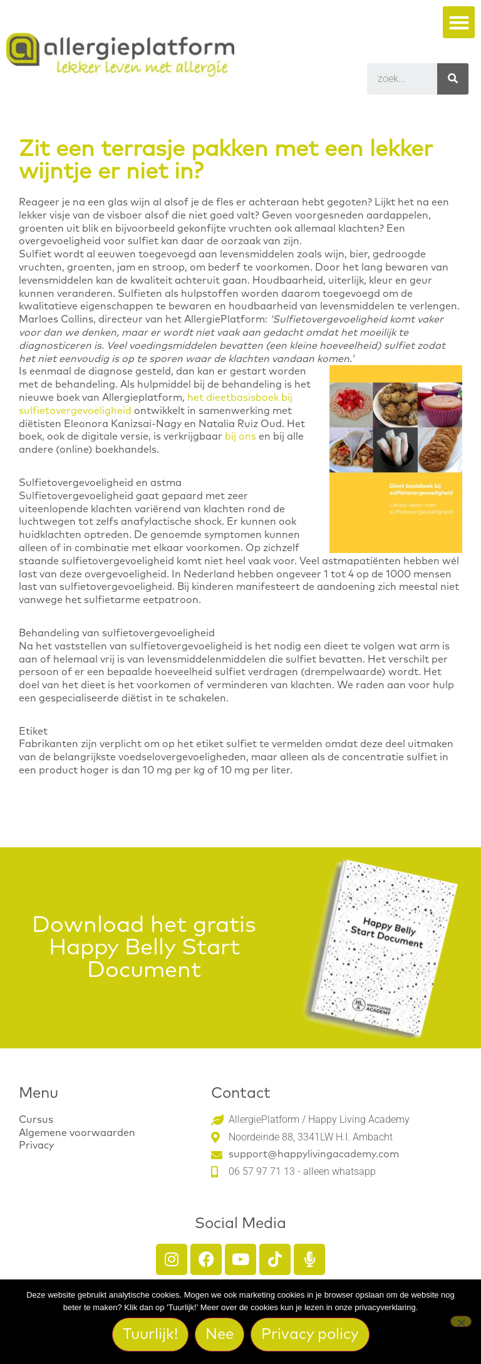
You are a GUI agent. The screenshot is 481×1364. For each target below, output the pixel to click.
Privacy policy (310, 1334)
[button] (459, 22)
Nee (219, 1334)
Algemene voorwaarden (77, 1133)
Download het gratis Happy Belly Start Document (144, 948)
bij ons (240, 436)
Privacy (36, 1145)
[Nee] (461, 1321)
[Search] (452, 79)
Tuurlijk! (150, 1334)
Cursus (36, 1120)
